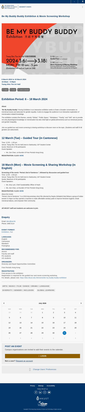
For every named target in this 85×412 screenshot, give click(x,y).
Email (13, 89)
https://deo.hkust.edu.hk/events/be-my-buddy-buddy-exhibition (43, 278)
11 (75, 317)
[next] (81, 303)
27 (20, 333)
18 (75, 323)
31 (64, 333)
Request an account (24, 361)
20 (20, 328)
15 (42, 323)
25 (75, 328)
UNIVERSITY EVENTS (25, 7)
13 (20, 323)
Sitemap (40, 386)
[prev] (4, 303)
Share (6, 89)
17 (64, 323)
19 (9, 328)
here (21, 155)
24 (64, 328)
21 (31, 328)
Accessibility (51, 386)
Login (43, 356)
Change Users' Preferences (44, 369)
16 (53, 323)
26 (9, 333)
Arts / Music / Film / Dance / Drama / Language (26, 286)
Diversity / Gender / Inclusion (18, 290)
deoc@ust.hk (10, 221)
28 (9, 312)
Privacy (32, 386)
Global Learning (45, 290)
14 (31, 323)
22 (42, 328)
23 (53, 328)
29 (20, 312)
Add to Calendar (24, 89)
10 (64, 317)
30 (31, 312)
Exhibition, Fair (7, 232)
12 (9, 323)
